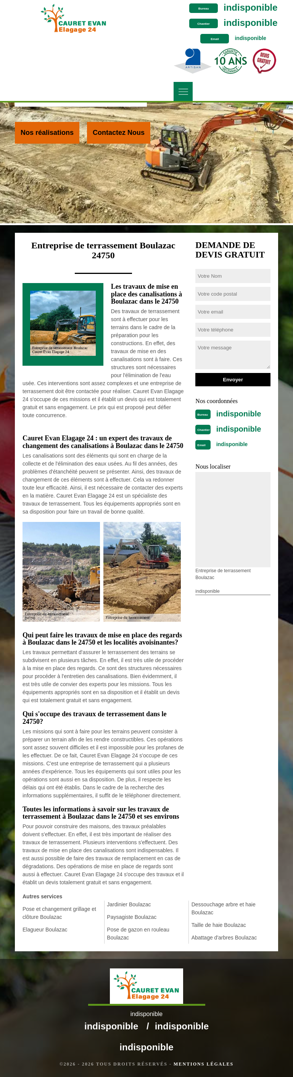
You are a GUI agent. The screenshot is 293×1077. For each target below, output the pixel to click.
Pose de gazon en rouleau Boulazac (138, 934)
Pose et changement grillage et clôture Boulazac (59, 913)
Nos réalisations (47, 132)
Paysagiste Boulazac (131, 917)
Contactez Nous (119, 132)
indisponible (250, 7)
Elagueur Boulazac (45, 930)
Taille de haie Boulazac (219, 925)
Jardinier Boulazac (129, 904)
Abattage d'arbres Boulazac (224, 938)
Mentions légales (203, 1064)
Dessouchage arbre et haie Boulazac (224, 908)
